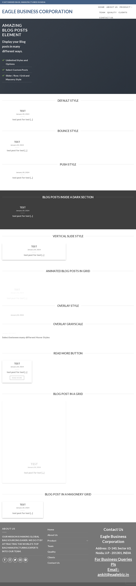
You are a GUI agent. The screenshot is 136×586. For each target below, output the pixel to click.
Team (102, 12)
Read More (17, 378)
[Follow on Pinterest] (25, 560)
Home (101, 7)
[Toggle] (87, 540)
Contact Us (106, 18)
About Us (112, 7)
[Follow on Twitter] (15, 560)
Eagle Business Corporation (37, 11)
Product (126, 7)
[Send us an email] (20, 560)
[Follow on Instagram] (10, 560)
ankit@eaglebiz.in (113, 574)
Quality (111, 12)
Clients (122, 12)
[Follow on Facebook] (4, 560)
